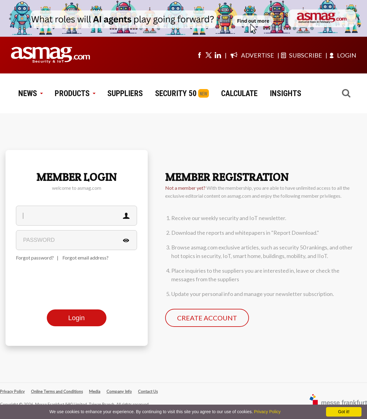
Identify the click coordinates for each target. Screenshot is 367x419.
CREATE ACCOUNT (207, 318)
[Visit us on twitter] (209, 55)
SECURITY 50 (176, 93)
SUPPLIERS (125, 93)
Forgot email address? (85, 257)
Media (94, 391)
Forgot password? (35, 257)
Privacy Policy (12, 391)
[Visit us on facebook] (199, 55)
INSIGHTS (285, 93)
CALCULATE (239, 93)
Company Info (119, 391)
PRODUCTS (75, 93)
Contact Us (148, 391)
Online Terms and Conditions (57, 391)
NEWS (30, 93)
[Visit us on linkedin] (217, 55)
